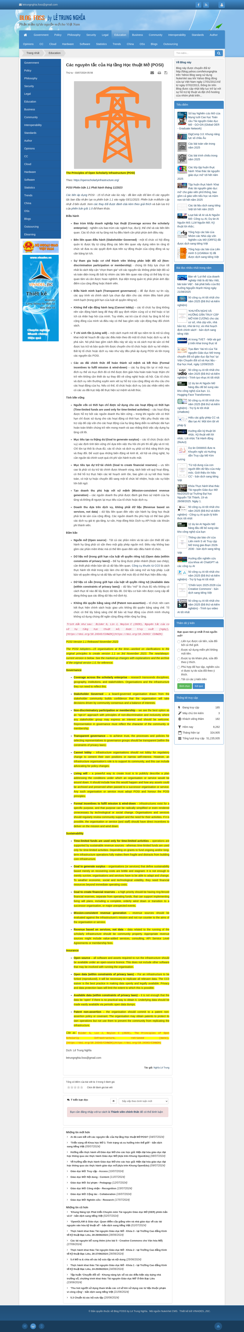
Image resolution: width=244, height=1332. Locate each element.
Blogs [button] (154, 44)
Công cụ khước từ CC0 (146, 565)
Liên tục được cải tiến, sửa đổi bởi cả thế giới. (197, 643)
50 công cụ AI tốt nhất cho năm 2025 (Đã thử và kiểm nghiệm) (198, 301)
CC (26, 156)
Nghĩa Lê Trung (161, 1067)
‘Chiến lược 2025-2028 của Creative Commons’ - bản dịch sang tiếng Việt (204, 589)
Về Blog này (183, 62)
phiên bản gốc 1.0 (82, 208)
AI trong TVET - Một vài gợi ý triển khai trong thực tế (204, 341)
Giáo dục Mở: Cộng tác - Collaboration (93, 1194)
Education (30, 101)
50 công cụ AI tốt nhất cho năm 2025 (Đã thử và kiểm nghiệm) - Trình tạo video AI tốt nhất (198, 606)
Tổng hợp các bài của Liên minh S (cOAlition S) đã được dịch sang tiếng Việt (204, 253)
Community (31, 117)
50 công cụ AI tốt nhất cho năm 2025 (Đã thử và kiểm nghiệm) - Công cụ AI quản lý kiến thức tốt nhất (198, 512)
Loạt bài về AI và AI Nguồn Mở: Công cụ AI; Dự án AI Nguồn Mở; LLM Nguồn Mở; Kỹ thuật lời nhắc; (198, 220)
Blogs (27, 218)
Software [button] (85, 44)
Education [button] (120, 34)
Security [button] (91, 34)
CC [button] (41, 44)
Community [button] (155, 34)
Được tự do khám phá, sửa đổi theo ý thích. (197, 660)
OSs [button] (142, 44)
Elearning (29, 234)
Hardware (30, 171)
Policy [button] (57, 34)
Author (28, 140)
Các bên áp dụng (76, 194)
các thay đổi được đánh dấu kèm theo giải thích (122, 204)
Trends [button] (117, 44)
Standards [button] (198, 34)
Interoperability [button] (177, 34)
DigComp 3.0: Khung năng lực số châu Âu (204, 136)
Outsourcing (31, 226)
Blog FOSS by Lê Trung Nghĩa (130, 1311)
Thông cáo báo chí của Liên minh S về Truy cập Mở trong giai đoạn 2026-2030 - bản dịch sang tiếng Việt (198, 545)
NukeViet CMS (169, 1311)
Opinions (29, 148)
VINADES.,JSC (201, 1311)
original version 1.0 (85, 662)
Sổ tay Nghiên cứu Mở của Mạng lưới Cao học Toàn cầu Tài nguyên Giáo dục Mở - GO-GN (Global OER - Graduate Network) (198, 121)
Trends (28, 195)
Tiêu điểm (182, 104)
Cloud (27, 164)
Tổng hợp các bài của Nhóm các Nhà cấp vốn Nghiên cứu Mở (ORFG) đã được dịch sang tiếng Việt (199, 238)
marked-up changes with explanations (127, 658)
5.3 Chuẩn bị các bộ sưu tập (86, 1297)
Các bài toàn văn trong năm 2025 (201, 145)
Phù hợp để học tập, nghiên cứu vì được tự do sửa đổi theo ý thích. (198, 670)
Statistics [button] (101, 44)
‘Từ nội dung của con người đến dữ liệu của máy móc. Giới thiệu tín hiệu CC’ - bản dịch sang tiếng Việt (198, 473)
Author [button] (214, 34)
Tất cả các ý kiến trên (192, 679)
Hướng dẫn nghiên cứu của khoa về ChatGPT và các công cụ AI (197, 562)
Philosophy (30, 78)
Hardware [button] (68, 44)
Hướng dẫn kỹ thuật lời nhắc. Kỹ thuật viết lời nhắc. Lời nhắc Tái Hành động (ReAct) (196, 436)
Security (29, 86)
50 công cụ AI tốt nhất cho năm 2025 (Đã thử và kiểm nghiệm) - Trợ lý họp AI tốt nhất (198, 575)
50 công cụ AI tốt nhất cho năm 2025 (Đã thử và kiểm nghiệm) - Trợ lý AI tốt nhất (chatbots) (198, 406)
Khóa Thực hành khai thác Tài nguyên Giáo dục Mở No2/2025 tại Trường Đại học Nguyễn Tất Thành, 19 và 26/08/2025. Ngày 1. (198, 493)
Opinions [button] (28, 44)
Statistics (29, 187)
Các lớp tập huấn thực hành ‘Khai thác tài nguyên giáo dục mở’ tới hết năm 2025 (198, 173)
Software (29, 179)
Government (31, 62)
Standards (30, 132)
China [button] (130, 44)
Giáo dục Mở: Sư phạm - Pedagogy (90, 1182)
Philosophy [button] (73, 34)
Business (29, 109)
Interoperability (33, 125)
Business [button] (137, 34)
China (27, 203)
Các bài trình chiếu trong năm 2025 (202, 157)
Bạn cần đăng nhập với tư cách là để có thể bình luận (116, 1111)
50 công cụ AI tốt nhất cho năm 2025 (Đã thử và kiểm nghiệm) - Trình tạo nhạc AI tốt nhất (198, 373)
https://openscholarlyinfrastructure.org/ (96, 180)
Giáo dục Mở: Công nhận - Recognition (93, 1188)
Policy (27, 70)
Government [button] (41, 34)
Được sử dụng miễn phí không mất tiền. (197, 651)
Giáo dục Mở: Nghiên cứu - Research (92, 1199)
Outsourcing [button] (170, 44)
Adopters (85, 648)
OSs (26, 211)
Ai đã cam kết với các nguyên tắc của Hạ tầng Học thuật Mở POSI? (109, 1137)
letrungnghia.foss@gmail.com (40, 4)
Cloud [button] (52, 44)
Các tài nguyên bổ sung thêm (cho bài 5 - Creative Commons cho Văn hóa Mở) (116, 1240)
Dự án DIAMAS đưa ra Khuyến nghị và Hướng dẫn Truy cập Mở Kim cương (196, 453)
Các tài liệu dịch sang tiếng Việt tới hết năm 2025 (204, 207)
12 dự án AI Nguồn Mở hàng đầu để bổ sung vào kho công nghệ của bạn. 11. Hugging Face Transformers (197, 389)
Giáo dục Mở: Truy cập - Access (89, 1171)
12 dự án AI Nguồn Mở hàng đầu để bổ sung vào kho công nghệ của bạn (197, 528)
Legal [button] (105, 34)
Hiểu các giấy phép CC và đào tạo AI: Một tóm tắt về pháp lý (198, 421)
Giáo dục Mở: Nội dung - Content (89, 1177)
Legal (27, 93)
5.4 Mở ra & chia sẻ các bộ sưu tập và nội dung (97, 1259)
